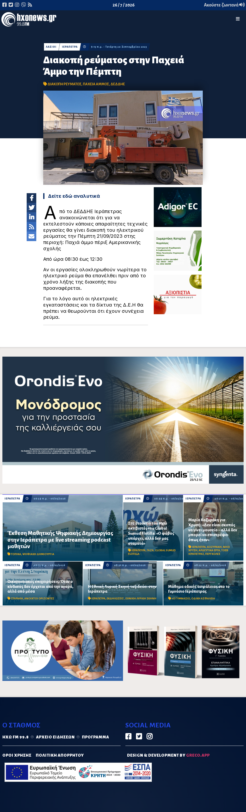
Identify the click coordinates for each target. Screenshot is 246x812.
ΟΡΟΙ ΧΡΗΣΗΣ (16, 755)
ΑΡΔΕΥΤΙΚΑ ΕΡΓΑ (209, 550)
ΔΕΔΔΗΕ (118, 84)
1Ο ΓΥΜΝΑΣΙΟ (181, 598)
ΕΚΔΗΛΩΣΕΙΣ (115, 598)
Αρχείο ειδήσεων (55, 737)
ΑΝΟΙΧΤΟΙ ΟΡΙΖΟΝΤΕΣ (39, 598)
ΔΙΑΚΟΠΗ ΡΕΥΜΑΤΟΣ (64, 84)
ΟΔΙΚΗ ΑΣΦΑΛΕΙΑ (203, 598)
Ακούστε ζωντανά (224, 5)
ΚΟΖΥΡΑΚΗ (214, 547)
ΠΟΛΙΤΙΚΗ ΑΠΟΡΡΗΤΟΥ (60, 755)
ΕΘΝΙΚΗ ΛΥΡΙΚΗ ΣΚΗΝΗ (140, 598)
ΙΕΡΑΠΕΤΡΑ (70, 47)
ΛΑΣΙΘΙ (51, 47)
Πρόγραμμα (95, 737)
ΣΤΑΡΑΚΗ (17, 598)
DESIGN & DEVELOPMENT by (168, 755)
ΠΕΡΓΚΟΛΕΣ (212, 554)
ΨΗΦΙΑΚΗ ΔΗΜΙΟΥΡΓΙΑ (38, 554)
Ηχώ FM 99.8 (15, 737)
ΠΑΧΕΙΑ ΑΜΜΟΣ (96, 84)
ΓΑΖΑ (150, 550)
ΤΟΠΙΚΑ (16, 554)
